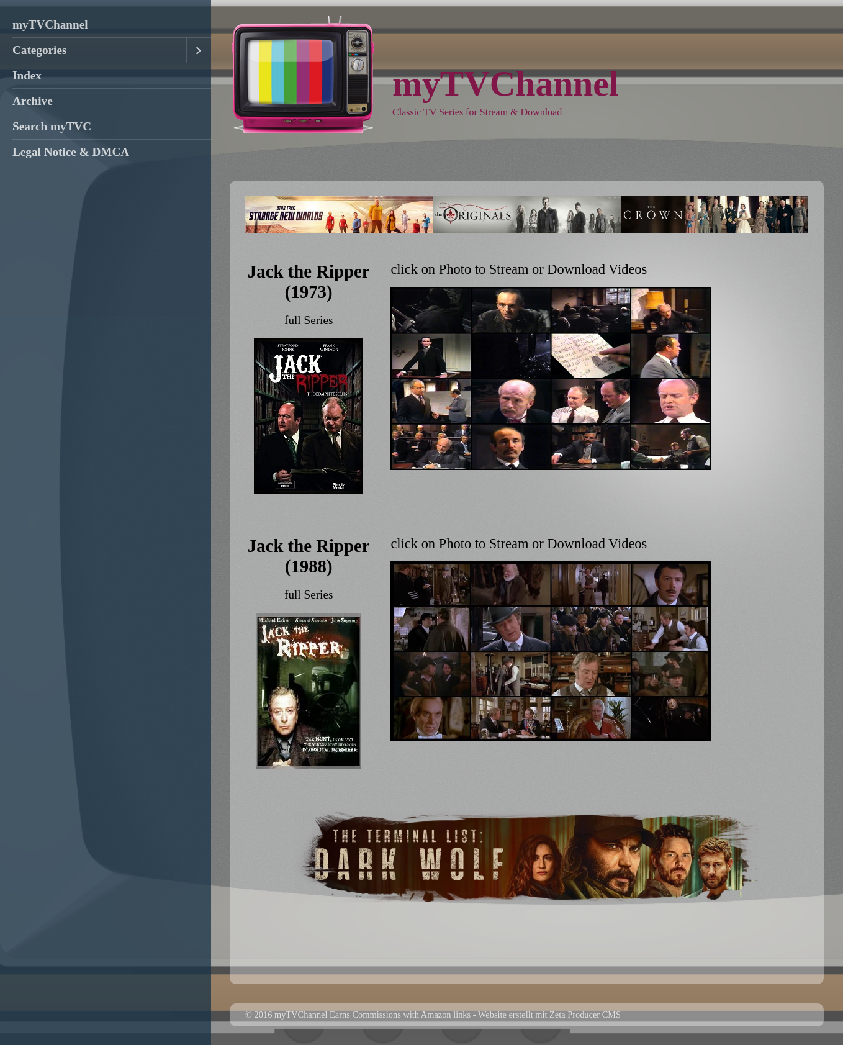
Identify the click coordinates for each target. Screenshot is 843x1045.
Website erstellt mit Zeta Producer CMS (549, 1015)
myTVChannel (50, 24)
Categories (39, 50)
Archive (32, 100)
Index (27, 75)
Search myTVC (51, 126)
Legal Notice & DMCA (70, 151)
